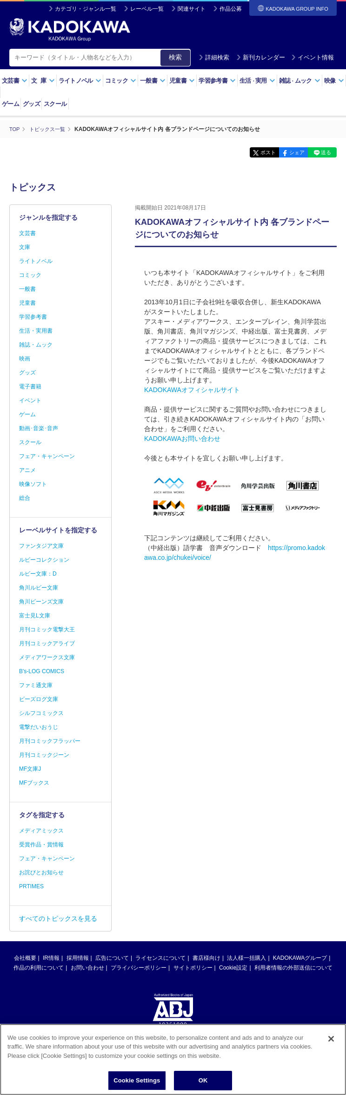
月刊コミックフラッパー (49, 741)
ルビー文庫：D (38, 573)
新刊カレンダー (260, 57)
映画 (24, 358)
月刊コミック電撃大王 (47, 629)
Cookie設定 (233, 967)
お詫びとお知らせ (41, 872)
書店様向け (206, 958)
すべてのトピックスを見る (58, 918)
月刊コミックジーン (44, 755)
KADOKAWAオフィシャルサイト (192, 389)
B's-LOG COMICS (41, 671)
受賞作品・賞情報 (41, 844)
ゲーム (10, 103)
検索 (175, 57)
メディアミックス (41, 830)
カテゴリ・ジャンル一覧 (85, 9)
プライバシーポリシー (138, 967)
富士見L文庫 (34, 615)
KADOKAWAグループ (300, 958)
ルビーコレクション (44, 560)
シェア (286, 152)
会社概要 (25, 958)
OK (203, 1080)
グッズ (31, 103)
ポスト (251, 152)
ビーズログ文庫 (38, 699)
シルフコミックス (41, 713)
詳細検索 (214, 57)
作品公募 (231, 9)
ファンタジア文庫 (41, 546)
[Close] (331, 1039)
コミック (120, 80)
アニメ (27, 470)
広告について (112, 958)
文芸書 (14, 80)
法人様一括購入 (246, 958)
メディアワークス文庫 (47, 657)
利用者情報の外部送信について (293, 967)
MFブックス (34, 783)
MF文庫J (30, 769)
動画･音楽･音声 (38, 428)
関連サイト (192, 9)
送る (323, 152)
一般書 (153, 80)
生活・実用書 (36, 331)
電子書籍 (30, 386)
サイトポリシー (193, 967)
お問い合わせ (87, 967)
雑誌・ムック (36, 344)
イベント (30, 400)
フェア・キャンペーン (47, 456)
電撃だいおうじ (38, 727)
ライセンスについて (160, 958)
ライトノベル (80, 80)
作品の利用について (38, 967)
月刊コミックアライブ (47, 643)
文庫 (24, 247)
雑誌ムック (299, 80)
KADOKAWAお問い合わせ (182, 438)
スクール (55, 103)
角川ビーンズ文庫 (41, 601)
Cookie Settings (136, 1080)
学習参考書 (217, 80)
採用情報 (78, 958)
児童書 (182, 80)
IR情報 (51, 958)
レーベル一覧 (147, 9)
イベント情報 (312, 57)
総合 (24, 498)
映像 (334, 80)
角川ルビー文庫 (38, 587)
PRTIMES (31, 886)
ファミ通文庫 (36, 685)
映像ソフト (33, 484)
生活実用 (257, 80)
